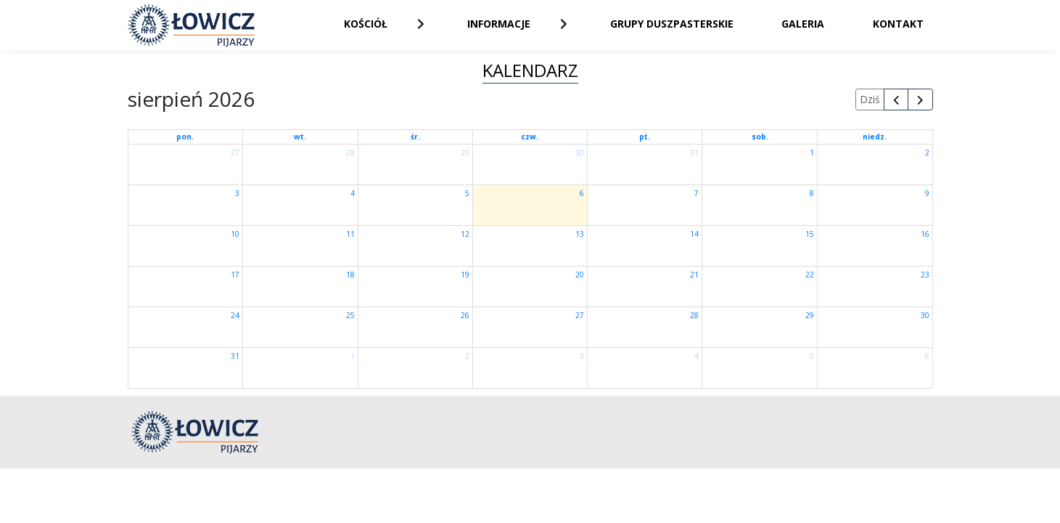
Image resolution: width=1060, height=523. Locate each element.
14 (694, 234)
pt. (644, 136)
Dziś (869, 99)
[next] (920, 99)
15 (809, 234)
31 (694, 152)
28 (350, 152)
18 (350, 274)
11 (350, 234)
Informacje (498, 24)
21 (694, 274)
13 (579, 234)
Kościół (365, 24)
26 (465, 315)
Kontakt (898, 24)
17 (235, 274)
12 (465, 234)
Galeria (802, 24)
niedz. (875, 136)
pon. (185, 136)
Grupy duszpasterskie (672, 24)
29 (465, 152)
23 (925, 274)
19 (465, 274)
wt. (300, 136)
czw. (529, 136)
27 (235, 152)
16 (925, 234)
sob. (760, 136)
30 (579, 152)
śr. (415, 136)
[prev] (896, 99)
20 (579, 274)
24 (235, 315)
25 (350, 315)
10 (235, 234)
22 (809, 274)
